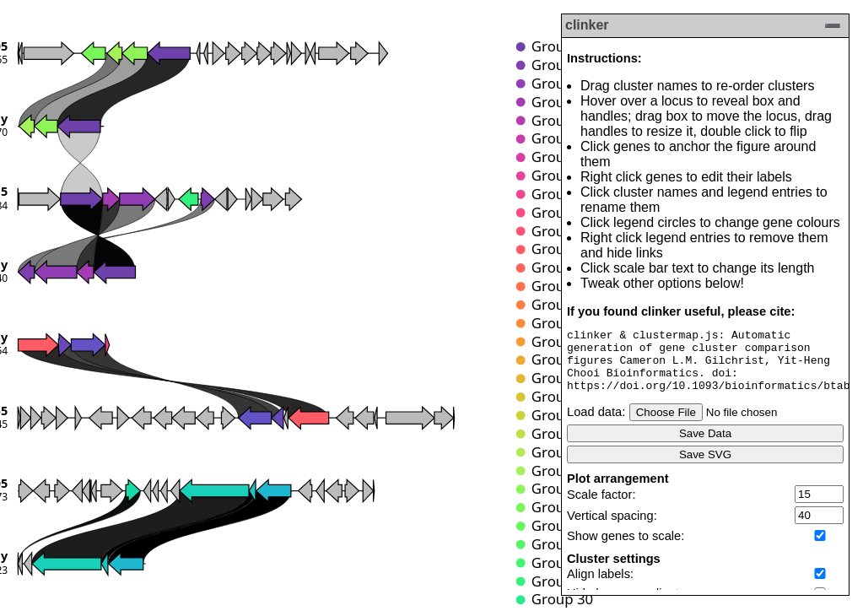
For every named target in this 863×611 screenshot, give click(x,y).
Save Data (705, 446)
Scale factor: (601, 507)
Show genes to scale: (625, 548)
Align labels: (600, 586)
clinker (587, 25)
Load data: (596, 424)
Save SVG (705, 467)
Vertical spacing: (612, 528)
